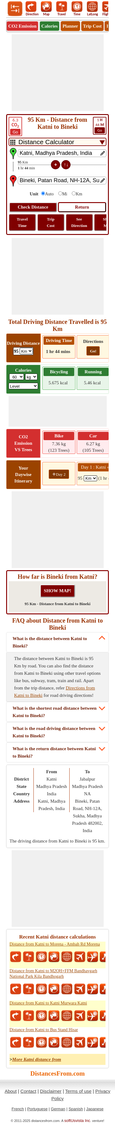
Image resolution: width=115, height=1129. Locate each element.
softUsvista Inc (77, 1120)
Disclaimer (51, 1091)
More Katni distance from (36, 1059)
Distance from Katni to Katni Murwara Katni (48, 1003)
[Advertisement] (58, 72)
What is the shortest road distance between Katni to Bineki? (55, 712)
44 (100, 125)
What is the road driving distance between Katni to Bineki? (54, 732)
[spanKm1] (90, 478)
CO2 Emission (22, 26)
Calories (49, 26)
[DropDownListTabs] (57, 142)
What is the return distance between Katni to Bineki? (54, 752)
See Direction (79, 222)
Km (79, 194)
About (11, 1091)
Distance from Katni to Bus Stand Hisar (44, 1029)
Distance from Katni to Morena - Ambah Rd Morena (55, 944)
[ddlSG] (23, 386)
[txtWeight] (16, 377)
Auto (49, 194)
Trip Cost (92, 26)
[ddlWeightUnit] (31, 377)
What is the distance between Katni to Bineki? (50, 642)
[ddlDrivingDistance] (26, 351)
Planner (70, 26)
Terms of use (78, 1091)
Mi (64, 194)
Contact (28, 1091)
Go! (93, 351)
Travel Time (22, 222)
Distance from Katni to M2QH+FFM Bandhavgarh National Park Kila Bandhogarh (53, 974)
